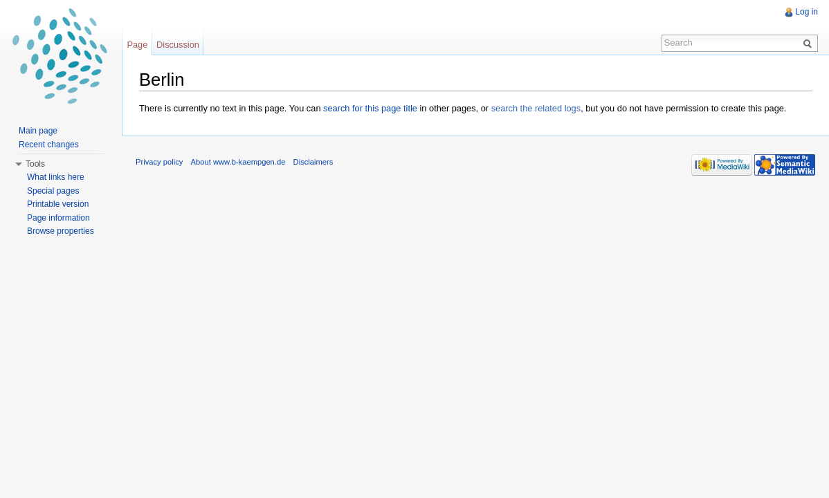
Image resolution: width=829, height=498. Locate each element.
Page (137, 44)
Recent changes (49, 144)
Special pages (53, 191)
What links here (55, 177)
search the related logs (536, 108)
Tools (35, 164)
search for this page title (370, 108)
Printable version (58, 204)
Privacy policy (159, 162)
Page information (58, 218)
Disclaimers (313, 162)
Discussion (177, 44)
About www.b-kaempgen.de (238, 162)
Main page (38, 131)
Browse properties (60, 231)
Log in (806, 12)
